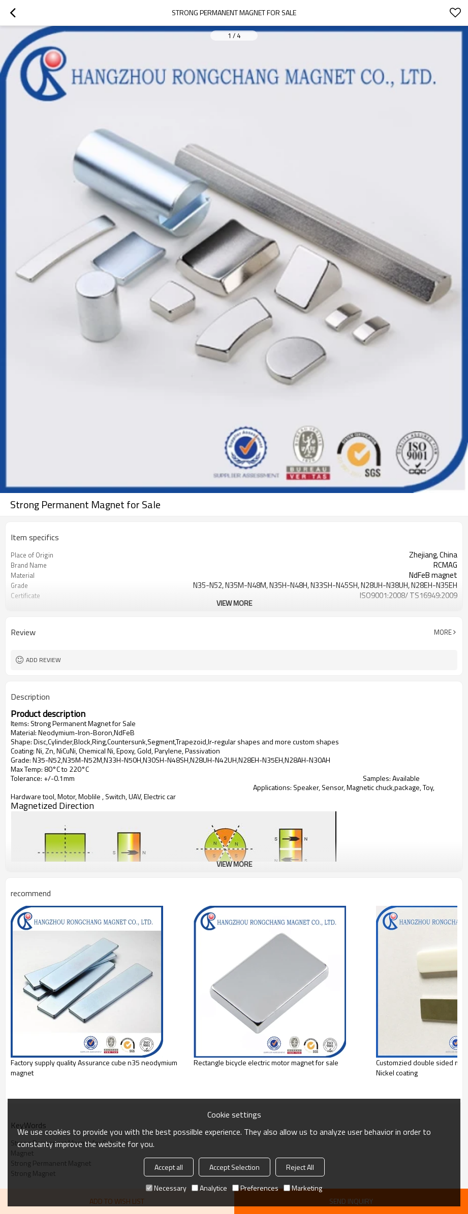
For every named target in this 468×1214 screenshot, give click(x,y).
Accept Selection (234, 1167)
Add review (43, 660)
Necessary (166, 1188)
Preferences (255, 1188)
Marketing (303, 1188)
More (443, 632)
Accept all (168, 1167)
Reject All (300, 1167)
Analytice (209, 1188)
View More (234, 603)
